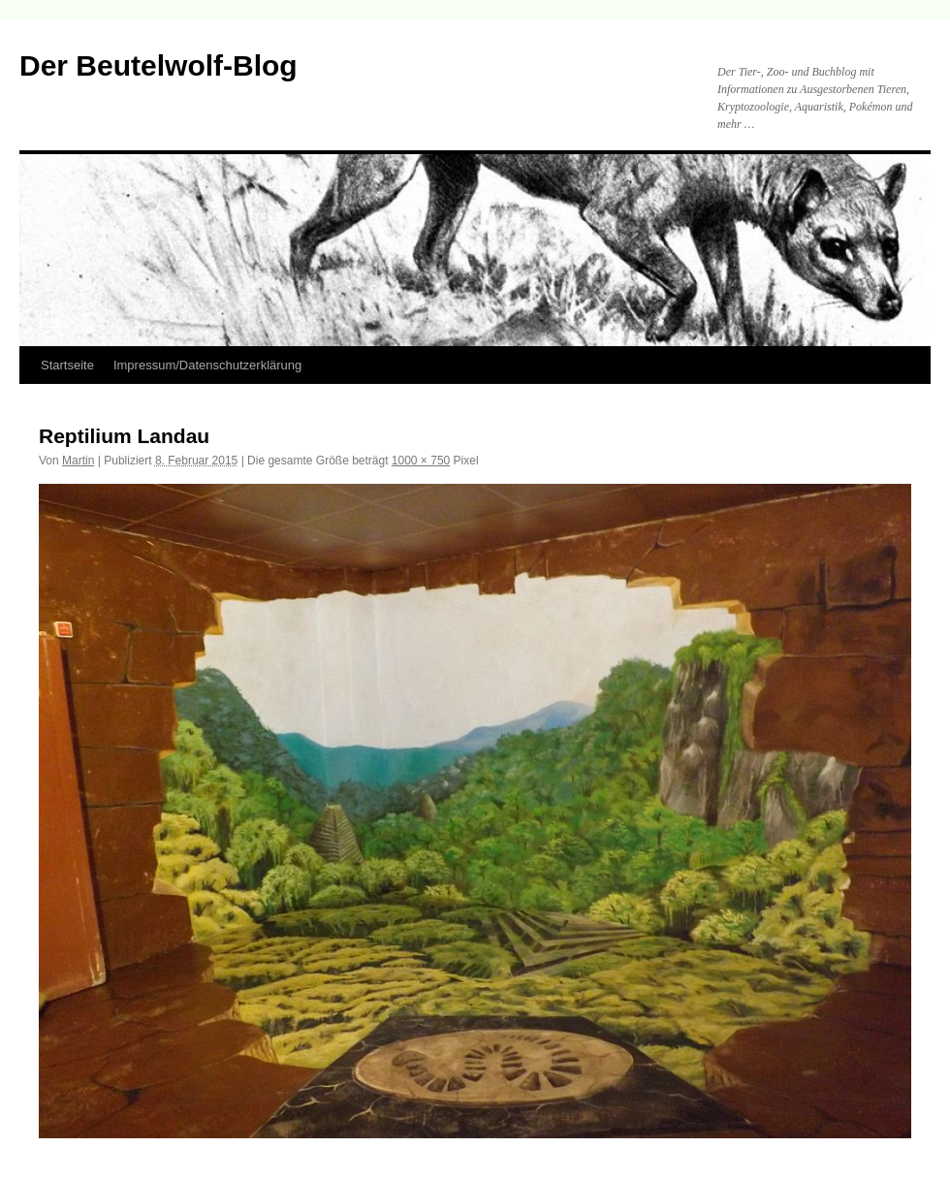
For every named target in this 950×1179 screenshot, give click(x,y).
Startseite (67, 365)
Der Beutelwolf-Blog (158, 65)
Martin (78, 460)
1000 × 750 (421, 460)
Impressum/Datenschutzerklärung (207, 365)
